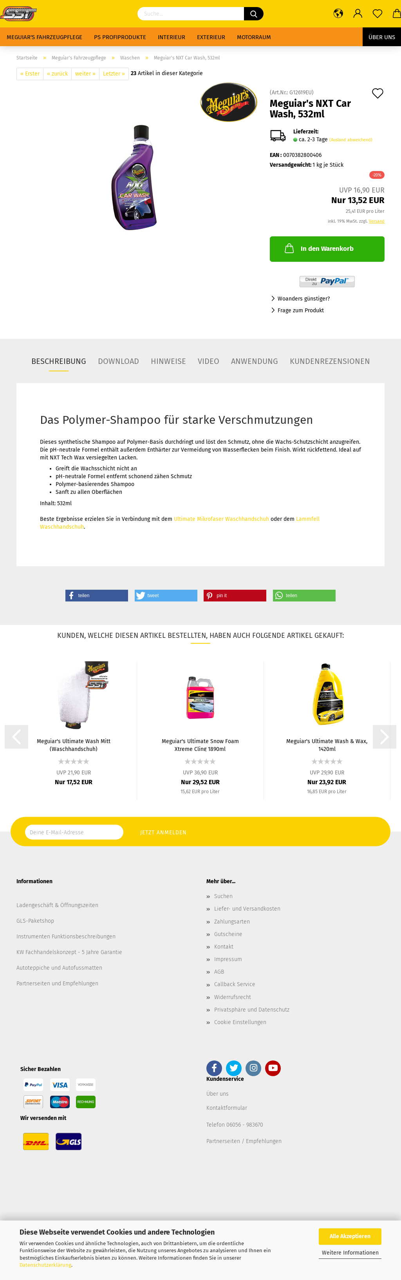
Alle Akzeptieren (350, 1236)
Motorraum (254, 37)
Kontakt (223, 946)
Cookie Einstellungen (240, 1022)
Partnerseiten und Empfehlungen (57, 983)
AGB (219, 972)
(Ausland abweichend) (350, 139)
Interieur (171, 37)
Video (208, 361)
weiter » (85, 73)
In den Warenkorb (318, 248)
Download (118, 361)
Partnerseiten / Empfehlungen (244, 1141)
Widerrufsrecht (232, 997)
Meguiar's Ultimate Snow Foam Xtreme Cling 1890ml (200, 744)
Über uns (381, 37)
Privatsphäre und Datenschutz (251, 1009)
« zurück (57, 73)
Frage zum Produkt (301, 310)
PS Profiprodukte (120, 37)
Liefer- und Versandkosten (247, 909)
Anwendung (254, 361)
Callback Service (234, 984)
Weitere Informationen (350, 1252)
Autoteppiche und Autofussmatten (59, 968)
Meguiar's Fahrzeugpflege (44, 37)
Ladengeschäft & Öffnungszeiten (57, 905)
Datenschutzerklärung (45, 1265)
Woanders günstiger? (304, 298)
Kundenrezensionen (330, 361)
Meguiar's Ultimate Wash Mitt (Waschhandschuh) (73, 744)
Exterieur (211, 37)
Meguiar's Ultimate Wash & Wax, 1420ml (326, 744)
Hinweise (168, 361)
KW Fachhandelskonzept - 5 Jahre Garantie (69, 952)
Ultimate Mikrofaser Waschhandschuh (221, 519)
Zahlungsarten (232, 921)
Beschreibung (58, 361)
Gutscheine (228, 934)
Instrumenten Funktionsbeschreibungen (66, 936)
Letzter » (114, 73)
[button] (96, 595)
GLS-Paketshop (35, 921)
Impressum (228, 959)
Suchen (223, 896)
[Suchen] (254, 13)
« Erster (30, 73)
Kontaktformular (226, 1108)
